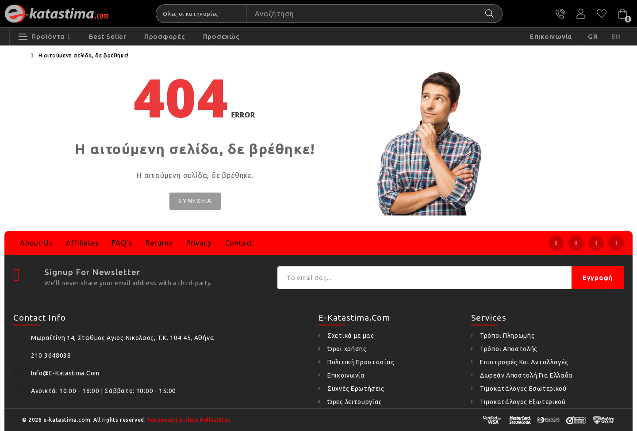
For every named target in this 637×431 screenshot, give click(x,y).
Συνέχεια (195, 201)
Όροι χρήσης (347, 348)
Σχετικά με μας (350, 335)
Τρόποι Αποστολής (508, 348)
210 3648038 (561, 14)
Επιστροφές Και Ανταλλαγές (524, 362)
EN (617, 38)
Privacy (199, 243)
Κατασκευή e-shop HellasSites (188, 420)
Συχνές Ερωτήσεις (355, 388)
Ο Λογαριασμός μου (581, 14)
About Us (36, 243)
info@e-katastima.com (65, 373)
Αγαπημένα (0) (601, 14)
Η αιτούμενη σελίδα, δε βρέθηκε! (83, 57)
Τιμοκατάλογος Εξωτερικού (523, 401)
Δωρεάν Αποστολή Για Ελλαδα (526, 375)
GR (593, 38)
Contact (239, 243)
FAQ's (122, 243)
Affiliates (82, 243)
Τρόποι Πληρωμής (507, 335)
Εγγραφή (598, 277)
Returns (159, 243)
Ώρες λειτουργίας (354, 401)
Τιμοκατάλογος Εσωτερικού (523, 388)
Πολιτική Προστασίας (360, 362)
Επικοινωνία (346, 375)
